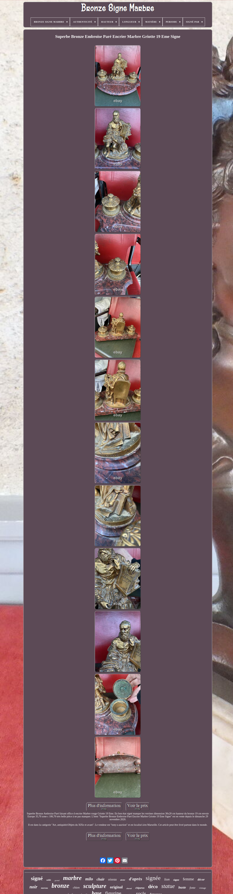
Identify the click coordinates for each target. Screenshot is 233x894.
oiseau (112, 879)
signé (37, 878)
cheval (129, 888)
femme (188, 879)
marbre (72, 878)
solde (48, 880)
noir (33, 886)
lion (167, 879)
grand (57, 880)
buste (182, 887)
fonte (193, 887)
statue (168, 886)
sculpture (94, 886)
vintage (202, 888)
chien (76, 887)
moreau (44, 888)
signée (153, 878)
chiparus (140, 888)
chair (100, 879)
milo (89, 879)
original (116, 887)
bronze (60, 885)
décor (201, 879)
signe (176, 879)
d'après (135, 879)
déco (153, 886)
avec (122, 879)
